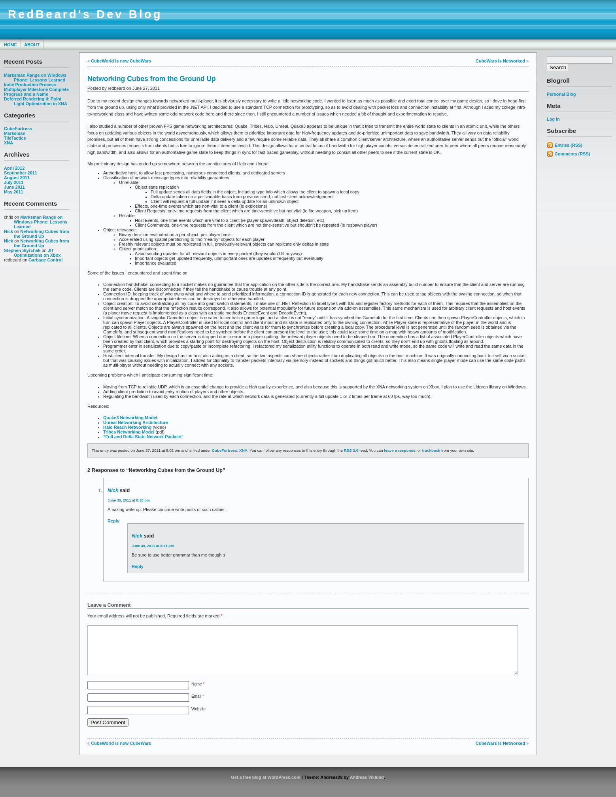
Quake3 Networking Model (130, 417)
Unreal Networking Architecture (135, 422)
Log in (553, 119)
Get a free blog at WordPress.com (265, 786)
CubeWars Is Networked (500, 61)
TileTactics (15, 138)
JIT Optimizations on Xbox (37, 252)
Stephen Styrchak (22, 250)
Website (198, 718)
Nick (8, 231)
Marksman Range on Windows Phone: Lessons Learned (35, 77)
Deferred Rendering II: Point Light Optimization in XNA (35, 101)
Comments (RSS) (572, 153)
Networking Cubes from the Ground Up (41, 234)
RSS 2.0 (351, 450)
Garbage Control (45, 259)
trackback (431, 450)
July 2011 (13, 182)
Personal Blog (561, 94)
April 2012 (14, 168)
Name (197, 693)
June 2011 (14, 187)
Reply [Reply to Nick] (113, 521)
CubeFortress (18, 128)
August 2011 (17, 177)
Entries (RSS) (568, 145)
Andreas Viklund (367, 786)
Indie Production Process (30, 84)
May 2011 (13, 191)
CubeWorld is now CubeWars (121, 61)
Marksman (14, 133)
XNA (8, 142)
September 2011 (20, 172)
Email (197, 706)
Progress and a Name (26, 94)
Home (10, 44)
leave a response (399, 450)
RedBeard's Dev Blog (85, 14)
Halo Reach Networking (127, 427)
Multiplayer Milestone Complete (36, 89)
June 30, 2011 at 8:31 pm (153, 546)
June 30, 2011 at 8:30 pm (129, 500)
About (32, 44)
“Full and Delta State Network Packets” (143, 436)
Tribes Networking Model (128, 432)
